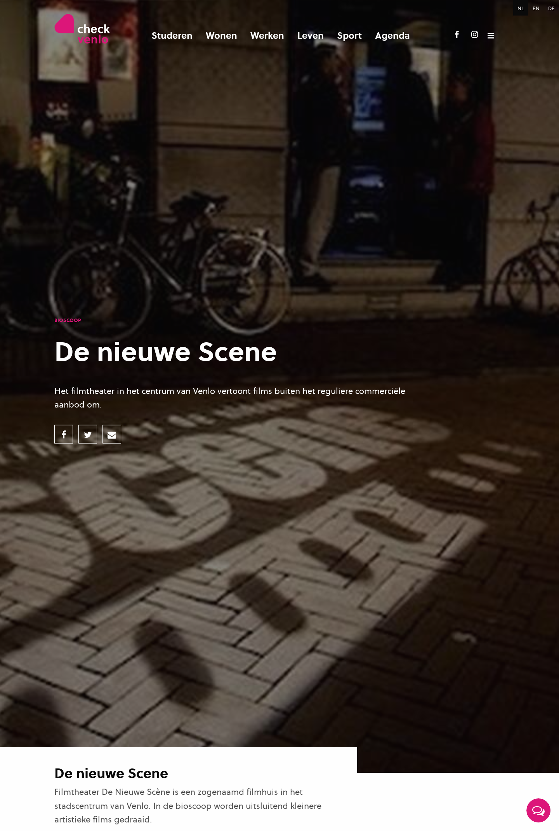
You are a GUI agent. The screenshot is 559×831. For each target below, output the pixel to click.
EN (536, 8)
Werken (267, 35)
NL (520, 8)
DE (551, 8)
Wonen (221, 35)
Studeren (172, 35)
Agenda (392, 35)
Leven (310, 35)
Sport (349, 35)
